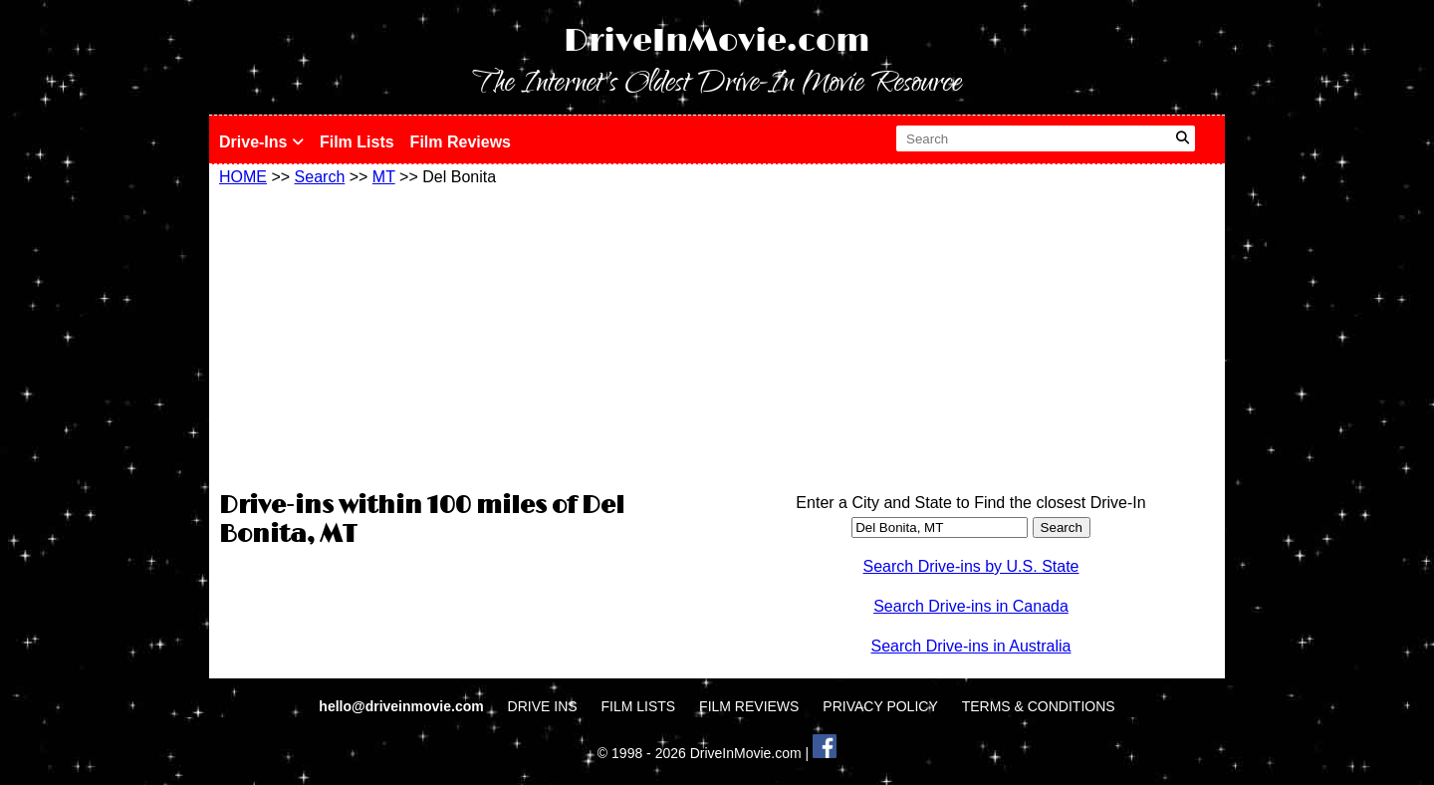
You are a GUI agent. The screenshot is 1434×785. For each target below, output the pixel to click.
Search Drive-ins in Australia (971, 646)
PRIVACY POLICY (880, 706)
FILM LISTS (638, 706)
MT (383, 176)
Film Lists (357, 141)
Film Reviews (460, 141)
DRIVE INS (543, 706)
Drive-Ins (261, 141)
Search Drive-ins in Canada (971, 606)
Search (320, 176)
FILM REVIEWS (749, 706)
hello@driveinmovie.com (403, 706)
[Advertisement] (463, 335)
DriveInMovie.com (717, 41)
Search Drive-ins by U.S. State (971, 566)
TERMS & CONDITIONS (1038, 706)
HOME (243, 176)
